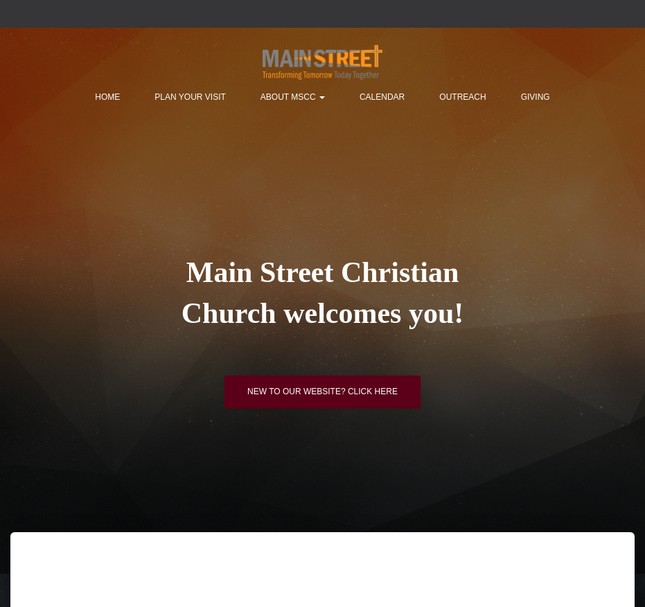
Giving (535, 97)
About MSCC (292, 97)
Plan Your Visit (189, 97)
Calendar (382, 97)
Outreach (462, 97)
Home (107, 97)
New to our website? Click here (322, 391)
